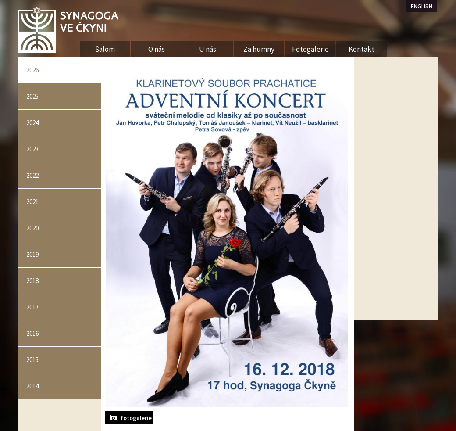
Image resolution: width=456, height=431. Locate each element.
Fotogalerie (310, 49)
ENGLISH (421, 6)
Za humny (258, 49)
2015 (32, 360)
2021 (32, 202)
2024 (32, 123)
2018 (32, 281)
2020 (32, 228)
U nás (207, 49)
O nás (156, 49)
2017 (32, 307)
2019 (32, 254)
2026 (32, 70)
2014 (32, 386)
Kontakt (361, 49)
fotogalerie (136, 418)
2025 (32, 96)
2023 (32, 149)
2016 (32, 333)
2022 (32, 175)
